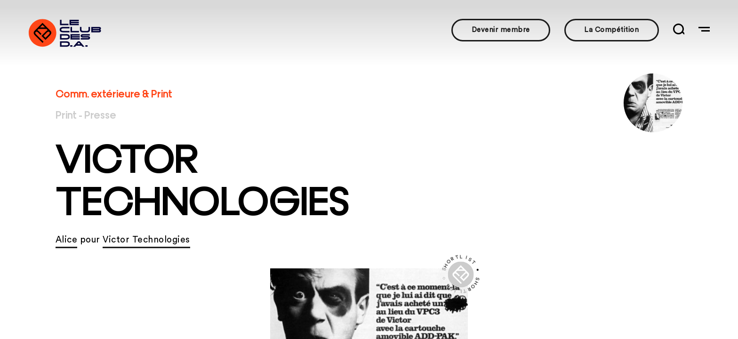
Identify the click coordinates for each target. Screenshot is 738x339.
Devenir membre (501, 29)
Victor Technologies (146, 239)
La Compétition (611, 29)
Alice (67, 239)
